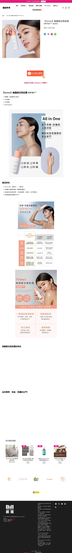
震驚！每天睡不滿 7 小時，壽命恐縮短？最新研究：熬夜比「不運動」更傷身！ (44, 530)
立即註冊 (43, 1)
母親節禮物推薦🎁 (37, 10)
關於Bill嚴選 (39, 5)
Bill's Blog (48, 5)
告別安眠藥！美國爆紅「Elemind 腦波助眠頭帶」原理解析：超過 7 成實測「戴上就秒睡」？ (44, 544)
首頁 (17, 5)
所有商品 (24, 5)
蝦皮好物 (31, 5)
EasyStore (23, 516)
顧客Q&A (55, 5)
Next (38, 39)
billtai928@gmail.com (11, 518)
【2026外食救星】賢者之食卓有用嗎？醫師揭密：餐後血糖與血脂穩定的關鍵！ (44, 537)
